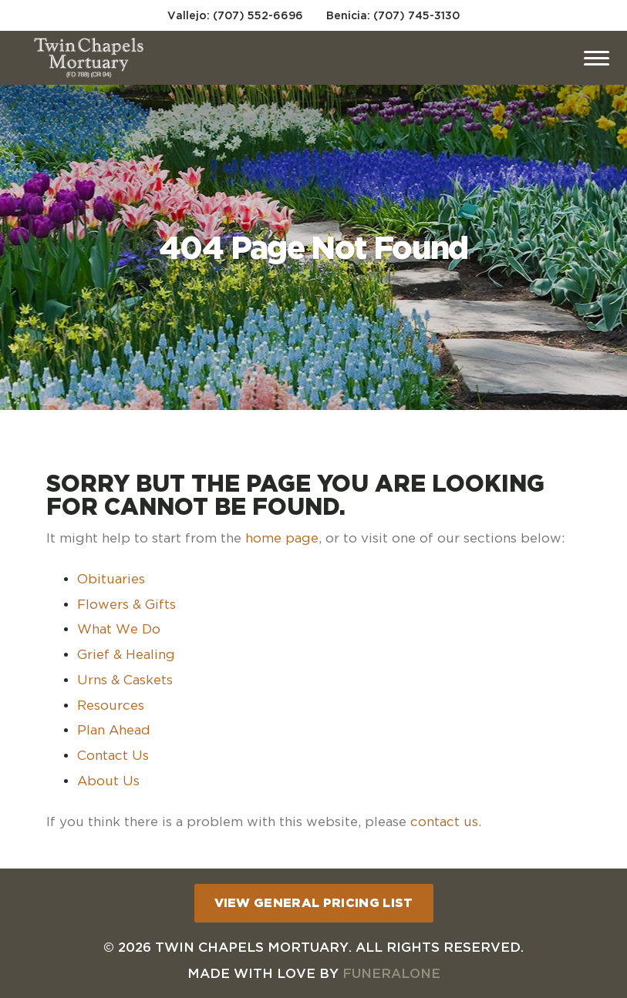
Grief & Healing (126, 654)
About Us (108, 781)
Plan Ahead (113, 730)
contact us (444, 821)
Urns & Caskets (125, 680)
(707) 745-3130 (416, 15)
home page (282, 538)
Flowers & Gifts (126, 604)
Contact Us (113, 755)
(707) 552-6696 (258, 15)
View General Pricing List (313, 902)
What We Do (118, 629)
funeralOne (391, 973)
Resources (110, 705)
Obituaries (111, 579)
